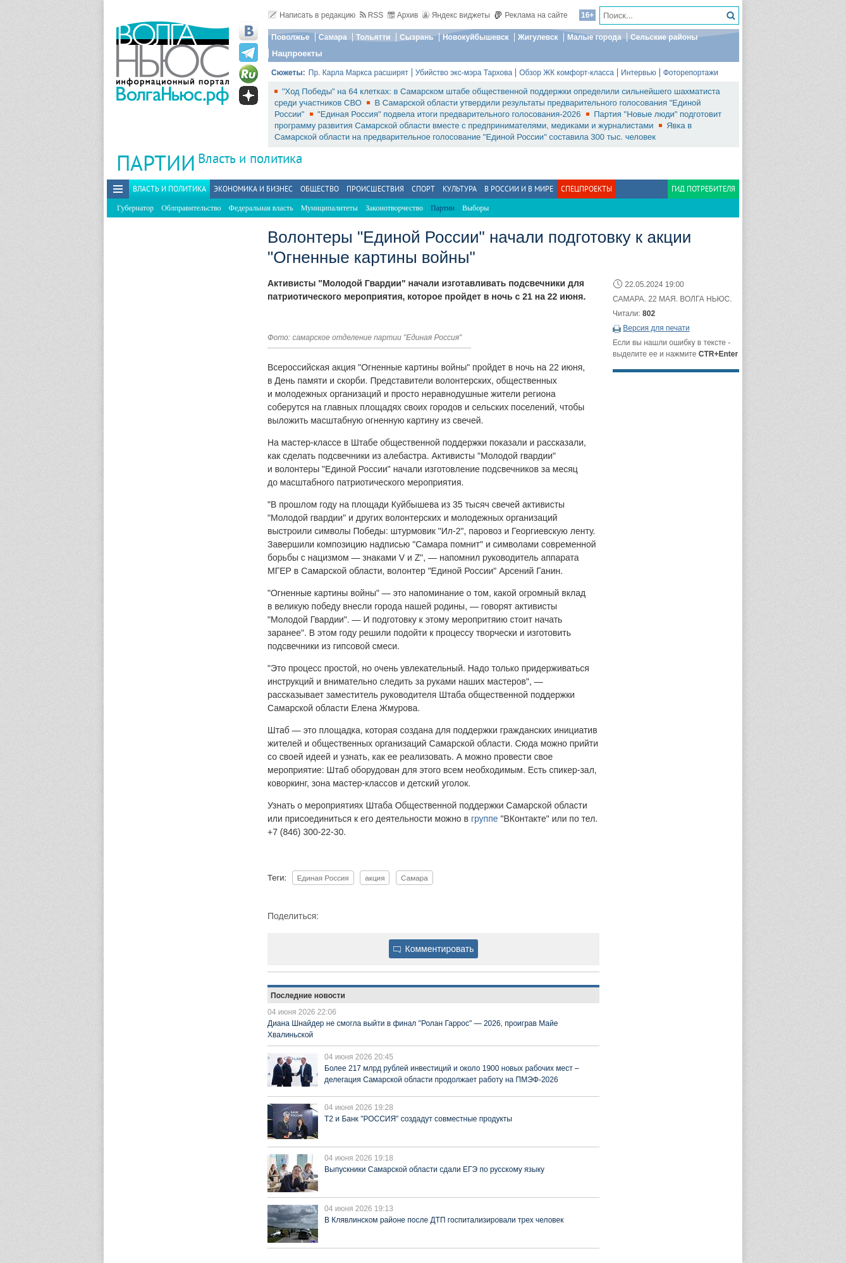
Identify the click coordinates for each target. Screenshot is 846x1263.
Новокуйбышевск (476, 37)
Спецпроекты (586, 188)
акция (374, 878)
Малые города (594, 37)
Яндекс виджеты (456, 15)
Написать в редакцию (311, 15)
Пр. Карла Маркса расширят (358, 72)
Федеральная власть (261, 208)
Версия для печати (656, 328)
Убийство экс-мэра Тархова (463, 72)
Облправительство (191, 208)
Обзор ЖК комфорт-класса (566, 72)
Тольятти (373, 37)
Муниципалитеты (329, 208)
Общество (319, 188)
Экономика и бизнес (253, 188)
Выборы (475, 208)
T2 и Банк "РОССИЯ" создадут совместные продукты (418, 1118)
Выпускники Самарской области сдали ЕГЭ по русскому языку (434, 1169)
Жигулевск (538, 37)
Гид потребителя (703, 188)
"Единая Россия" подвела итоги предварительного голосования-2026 (450, 114)
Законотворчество (394, 208)
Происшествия (375, 188)
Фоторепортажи (690, 72)
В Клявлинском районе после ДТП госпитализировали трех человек (444, 1220)
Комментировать (433, 949)
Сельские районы (664, 37)
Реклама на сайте (531, 15)
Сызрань (417, 37)
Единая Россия (323, 878)
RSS (372, 15)
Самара (333, 37)
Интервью (638, 72)
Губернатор (135, 208)
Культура (460, 188)
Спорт (423, 188)
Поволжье (290, 37)
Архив (403, 15)
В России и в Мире (518, 188)
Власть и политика (250, 158)
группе (484, 819)
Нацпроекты (297, 53)
